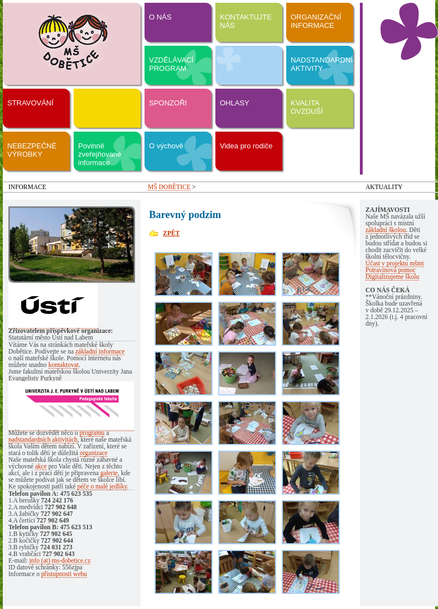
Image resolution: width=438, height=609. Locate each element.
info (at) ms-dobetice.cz (59, 560)
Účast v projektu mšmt (394, 263)
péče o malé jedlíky (102, 486)
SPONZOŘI (168, 103)
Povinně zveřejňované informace (99, 154)
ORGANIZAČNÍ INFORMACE (316, 21)
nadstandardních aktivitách (43, 439)
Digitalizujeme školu (392, 276)
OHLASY (234, 103)
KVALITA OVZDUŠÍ (307, 107)
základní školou (385, 229)
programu (92, 432)
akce (41, 466)
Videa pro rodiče (246, 146)
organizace (94, 453)
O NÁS (160, 17)
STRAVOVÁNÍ (30, 103)
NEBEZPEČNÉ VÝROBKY (31, 150)
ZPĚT (171, 233)
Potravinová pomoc (390, 270)
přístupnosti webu (64, 574)
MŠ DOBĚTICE (169, 186)
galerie (109, 473)
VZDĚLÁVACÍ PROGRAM (171, 64)
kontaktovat (64, 364)
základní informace (100, 351)
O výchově (166, 146)
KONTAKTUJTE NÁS (246, 21)
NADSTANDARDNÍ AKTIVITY (322, 64)
